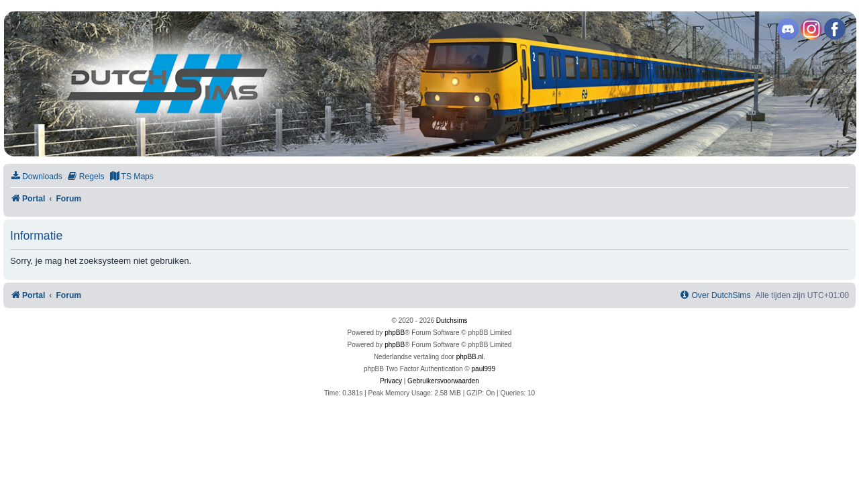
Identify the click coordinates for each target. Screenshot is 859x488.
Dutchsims (452, 320)
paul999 (484, 369)
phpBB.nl (470, 356)
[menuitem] (36, 177)
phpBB (395, 332)
